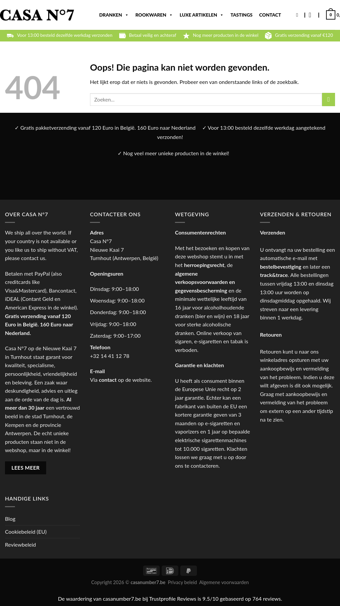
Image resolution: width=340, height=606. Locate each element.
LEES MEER (26, 468)
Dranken (114, 15)
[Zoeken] (298, 15)
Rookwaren (154, 15)
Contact (270, 15)
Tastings (241, 15)
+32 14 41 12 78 (109, 356)
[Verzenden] (328, 99)
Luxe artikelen (202, 15)
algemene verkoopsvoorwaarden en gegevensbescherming (205, 282)
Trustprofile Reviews (172, 598)
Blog (10, 518)
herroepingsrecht (204, 265)
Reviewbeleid (20, 544)
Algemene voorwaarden (224, 582)
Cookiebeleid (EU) (25, 531)
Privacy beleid (182, 582)
